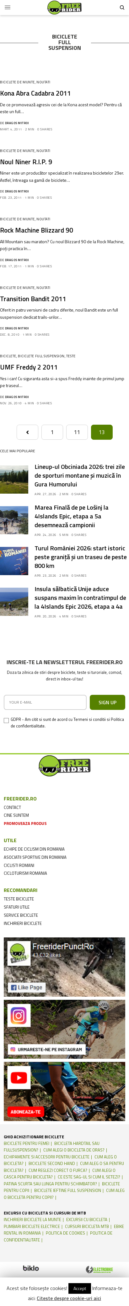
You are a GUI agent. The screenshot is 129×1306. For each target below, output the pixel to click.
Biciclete (8, 356)
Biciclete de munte (17, 82)
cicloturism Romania (25, 873)
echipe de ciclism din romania (34, 849)
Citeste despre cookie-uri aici (69, 1298)
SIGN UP (107, 702)
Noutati (43, 82)
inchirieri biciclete (23, 923)
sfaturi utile (17, 907)
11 (77, 432)
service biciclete (21, 915)
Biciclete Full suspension (41, 356)
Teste (71, 356)
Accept (79, 1288)
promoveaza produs (25, 823)
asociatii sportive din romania (35, 857)
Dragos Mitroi (17, 123)
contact (12, 807)
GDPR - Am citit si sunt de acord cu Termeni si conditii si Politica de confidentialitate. (67, 722)
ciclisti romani (19, 865)
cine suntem (16, 815)
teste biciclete (19, 899)
